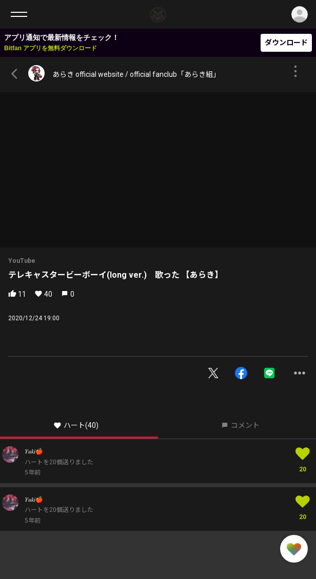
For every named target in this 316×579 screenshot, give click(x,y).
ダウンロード (286, 42)
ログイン (299, 14)
